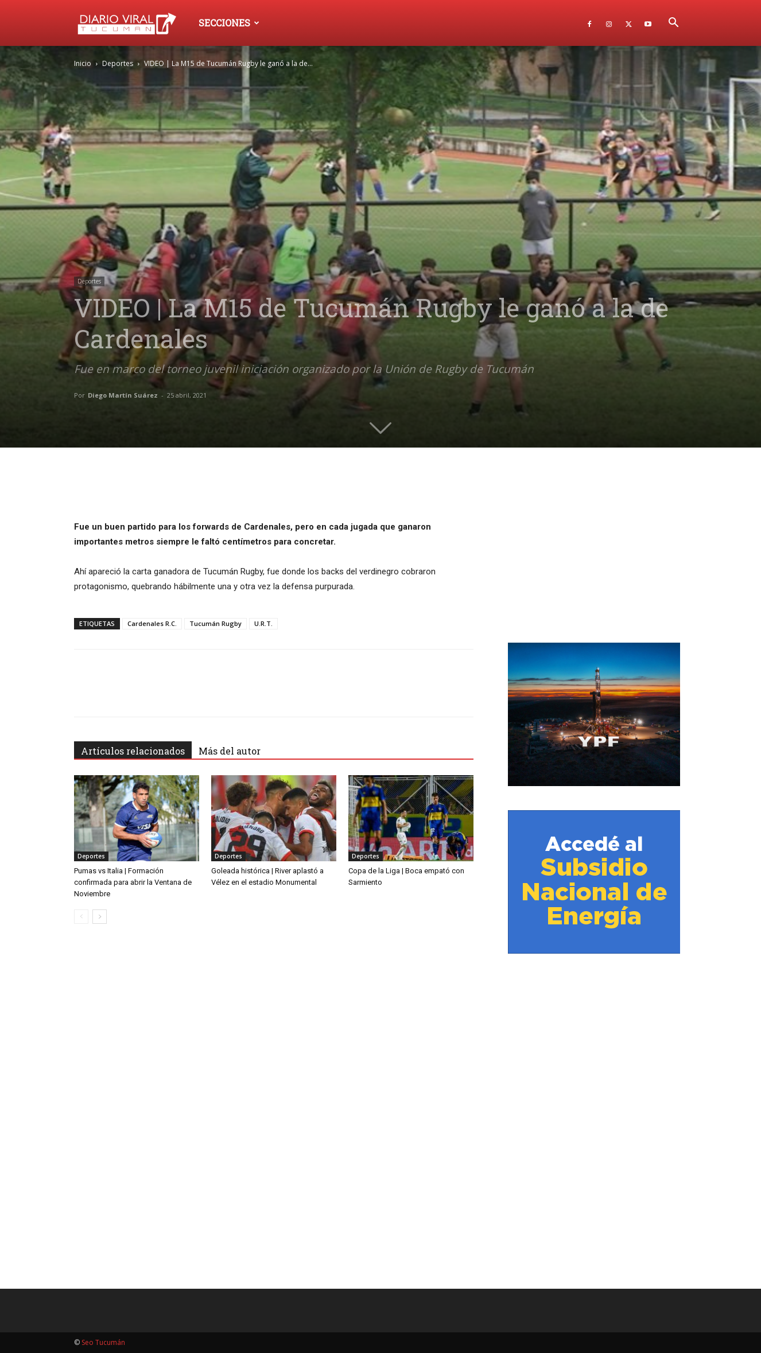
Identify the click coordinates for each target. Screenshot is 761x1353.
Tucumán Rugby (215, 623)
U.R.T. (263, 623)
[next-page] (99, 916)
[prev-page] (81, 916)
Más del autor (230, 751)
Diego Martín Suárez (123, 395)
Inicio (82, 63)
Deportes (117, 63)
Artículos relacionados (133, 751)
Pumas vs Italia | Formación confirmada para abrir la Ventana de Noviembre (133, 882)
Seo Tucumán (103, 1342)
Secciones (229, 23)
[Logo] (132, 22)
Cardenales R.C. (152, 623)
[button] (673, 23)
